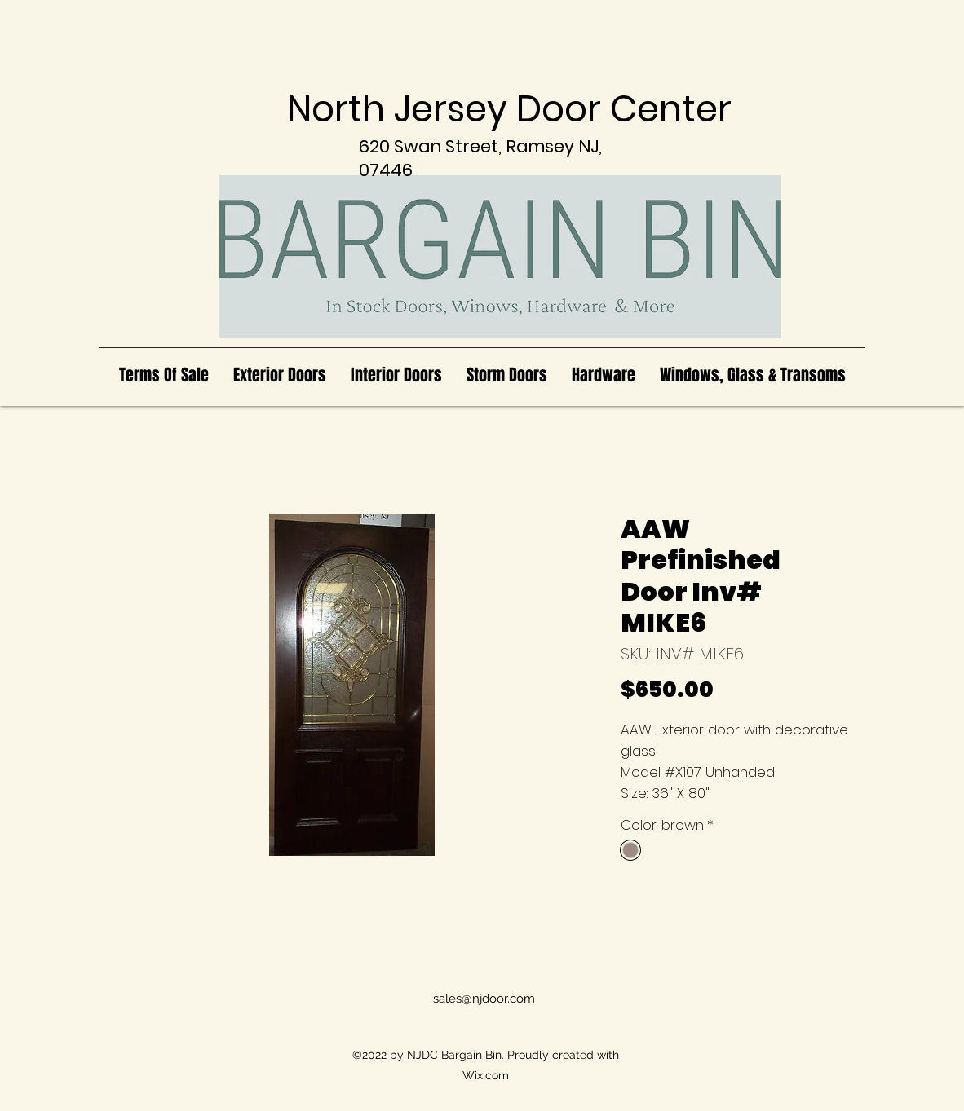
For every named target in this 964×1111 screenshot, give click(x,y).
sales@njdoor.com (484, 998)
